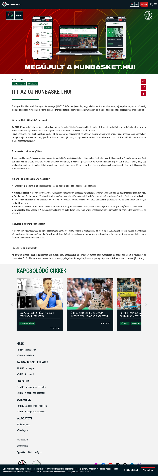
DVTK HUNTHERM (139, 323)
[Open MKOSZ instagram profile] (143, 87)
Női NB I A (125, 323)
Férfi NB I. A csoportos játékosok (32, 405)
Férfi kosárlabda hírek (26, 349)
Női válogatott (23, 430)
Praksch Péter (27, 323)
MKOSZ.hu (32, 84)
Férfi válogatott (23, 424)
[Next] (146, 304)
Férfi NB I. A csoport (26, 368)
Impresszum (22, 439)
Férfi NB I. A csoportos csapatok (32, 387)
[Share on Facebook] (143, 93)
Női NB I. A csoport (25, 374)
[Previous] (12, 304)
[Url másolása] (143, 81)
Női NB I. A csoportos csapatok (31, 393)
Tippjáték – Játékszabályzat (29, 452)
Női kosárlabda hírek (26, 355)
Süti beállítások (131, 470)
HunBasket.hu (19, 84)
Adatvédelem (23, 446)
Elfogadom (148, 470)
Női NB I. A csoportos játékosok (31, 411)
